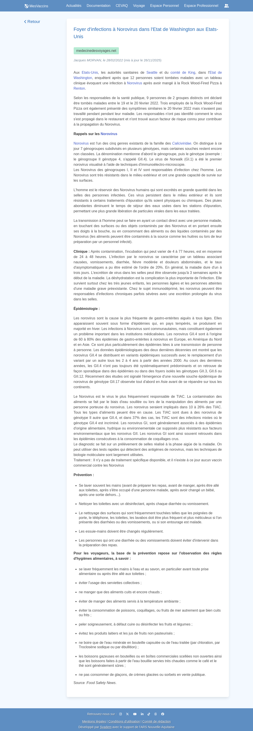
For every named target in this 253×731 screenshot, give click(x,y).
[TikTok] (149, 714)
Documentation (99, 6)
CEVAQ (122, 6)
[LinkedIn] (142, 714)
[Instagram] (121, 714)
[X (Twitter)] (127, 714)
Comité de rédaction (156, 721)
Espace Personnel (164, 6)
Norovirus (134, 83)
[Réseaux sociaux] (226, 5)
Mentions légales (94, 721)
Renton (79, 88)
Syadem (106, 727)
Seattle (151, 72)
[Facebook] (162, 714)
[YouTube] (135, 714)
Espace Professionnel (201, 6)
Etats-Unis (90, 72)
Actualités (73, 6)
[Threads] (156, 714)
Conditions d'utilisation (124, 721)
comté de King (183, 72)
